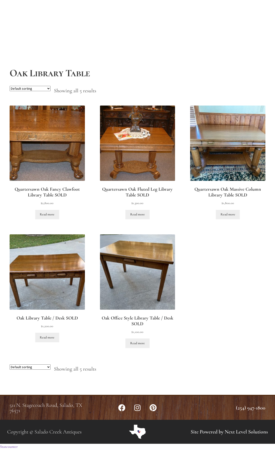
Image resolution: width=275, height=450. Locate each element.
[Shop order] (30, 88)
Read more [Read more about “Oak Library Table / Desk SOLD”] (47, 337)
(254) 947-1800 (250, 408)
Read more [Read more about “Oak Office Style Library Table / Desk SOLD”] (137, 343)
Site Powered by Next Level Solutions (229, 432)
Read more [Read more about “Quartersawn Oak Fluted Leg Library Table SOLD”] (137, 214)
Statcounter (9, 446)
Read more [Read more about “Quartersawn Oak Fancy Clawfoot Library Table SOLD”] (47, 214)
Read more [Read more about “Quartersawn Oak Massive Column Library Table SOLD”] (228, 214)
